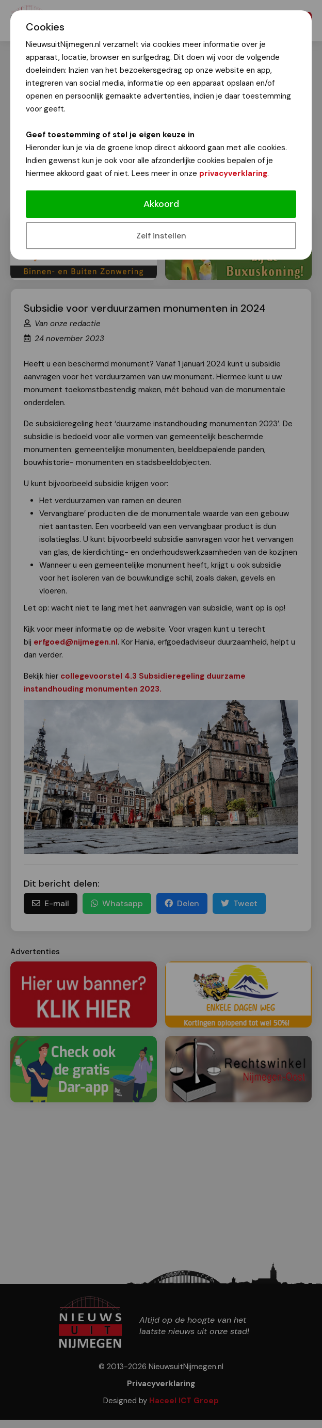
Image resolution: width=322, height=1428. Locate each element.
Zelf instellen (161, 235)
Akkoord (161, 204)
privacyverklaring (233, 173)
